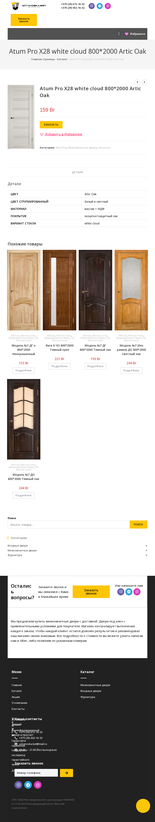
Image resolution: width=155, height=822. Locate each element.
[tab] (77, 172)
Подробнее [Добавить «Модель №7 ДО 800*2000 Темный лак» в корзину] (24, 495)
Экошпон (104, 147)
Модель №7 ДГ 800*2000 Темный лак (95, 347)
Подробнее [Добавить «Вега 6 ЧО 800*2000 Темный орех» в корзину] (59, 366)
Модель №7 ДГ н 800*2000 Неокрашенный (24, 349)
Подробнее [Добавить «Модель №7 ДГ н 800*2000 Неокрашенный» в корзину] (24, 370)
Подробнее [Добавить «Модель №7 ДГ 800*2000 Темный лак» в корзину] (95, 366)
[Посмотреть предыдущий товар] (137, 82)
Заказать (51, 124)
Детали (77, 172)
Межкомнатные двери (82, 147)
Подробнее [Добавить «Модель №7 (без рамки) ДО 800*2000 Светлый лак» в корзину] (131, 370)
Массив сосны (28, 335)
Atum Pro (61, 147)
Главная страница (43, 59)
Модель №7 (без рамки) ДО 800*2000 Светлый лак (131, 349)
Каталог (62, 59)
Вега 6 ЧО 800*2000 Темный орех (59, 347)
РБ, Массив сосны (27, 339)
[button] (24, 20)
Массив (15, 335)
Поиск (12, 518)
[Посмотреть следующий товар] (144, 82)
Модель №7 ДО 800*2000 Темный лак (23, 477)
